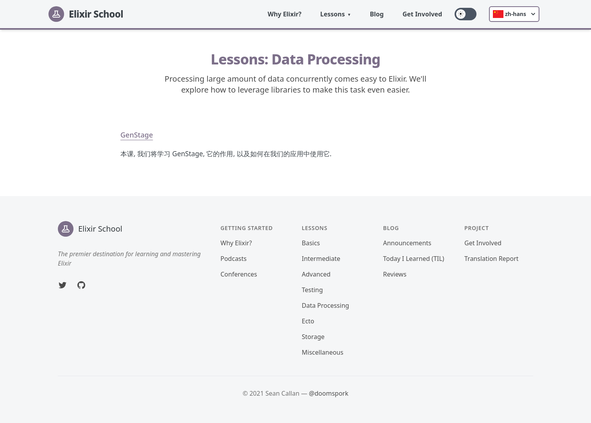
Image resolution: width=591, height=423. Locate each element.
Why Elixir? (285, 14)
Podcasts (233, 258)
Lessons (332, 14)
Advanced (316, 274)
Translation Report (491, 258)
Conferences (238, 274)
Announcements (407, 243)
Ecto (308, 321)
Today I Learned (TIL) (413, 258)
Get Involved (422, 14)
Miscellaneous (322, 352)
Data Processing (325, 305)
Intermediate (321, 258)
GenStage (136, 134)
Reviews (395, 274)
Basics (311, 243)
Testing (312, 290)
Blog (377, 14)
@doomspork (328, 393)
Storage (313, 336)
